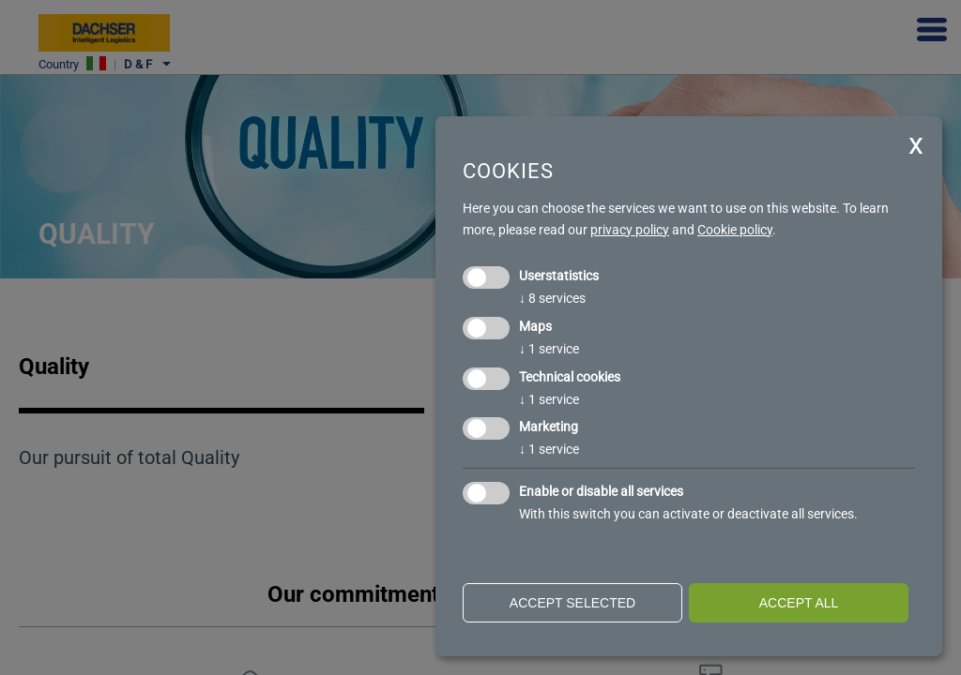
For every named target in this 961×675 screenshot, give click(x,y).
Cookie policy (734, 229)
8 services (552, 298)
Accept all (799, 602)
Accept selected (572, 602)
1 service (549, 348)
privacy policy (629, 229)
